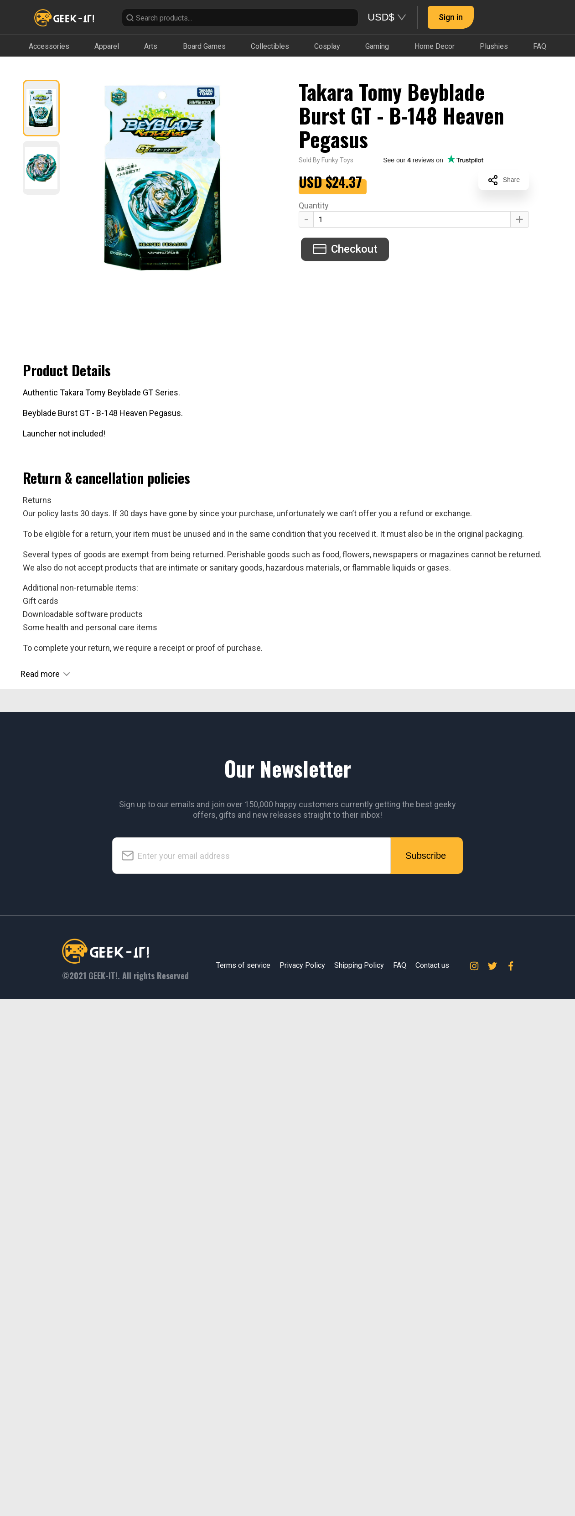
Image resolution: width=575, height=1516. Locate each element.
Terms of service (243, 965)
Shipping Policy (359, 965)
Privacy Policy (302, 965)
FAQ (399, 965)
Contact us (432, 965)
